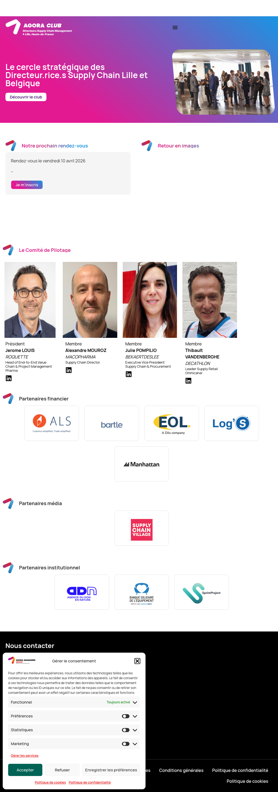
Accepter (25, 770)
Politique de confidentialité (90, 782)
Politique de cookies (50, 782)
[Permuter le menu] (175, 27)
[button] (137, 661)
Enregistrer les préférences (111, 770)
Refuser (62, 770)
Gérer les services (25, 755)
